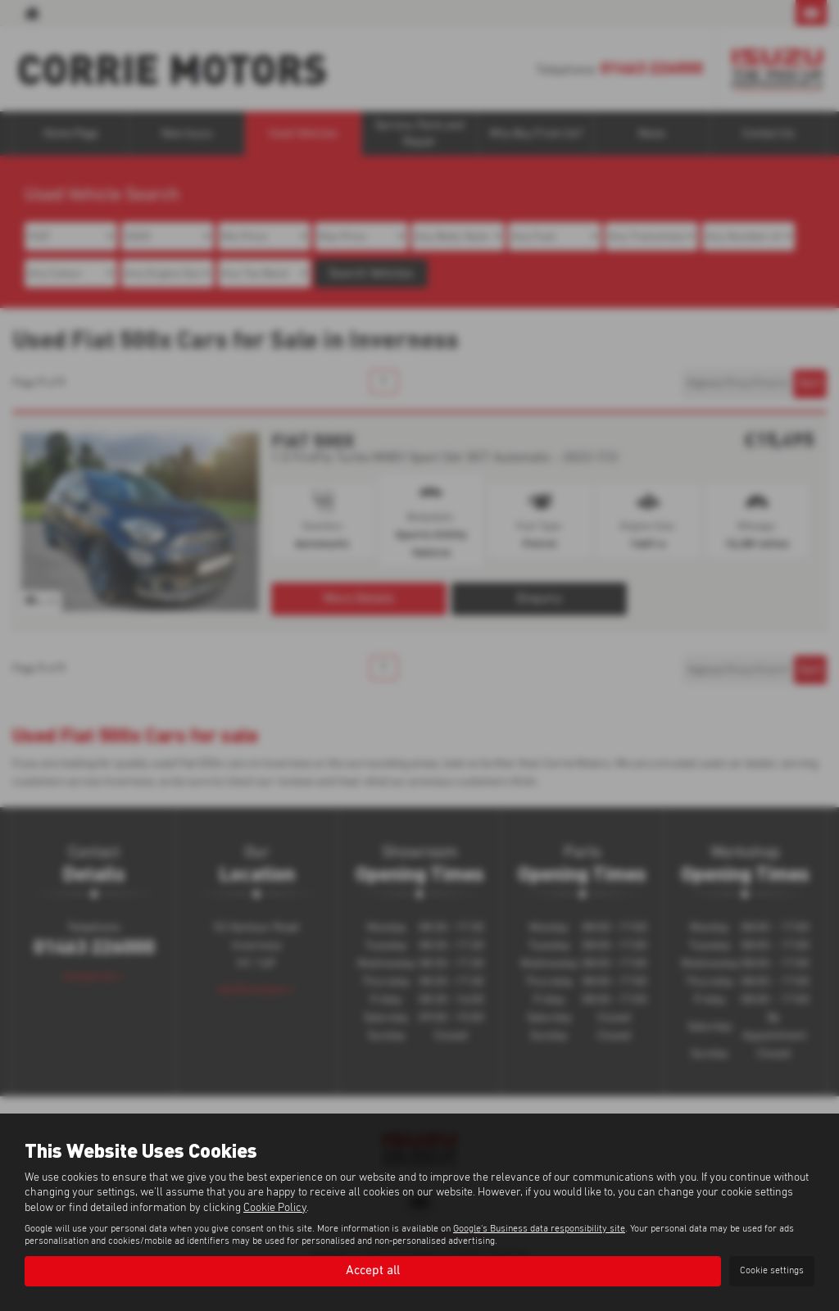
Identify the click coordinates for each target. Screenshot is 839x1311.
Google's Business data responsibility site (539, 1228)
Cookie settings (772, 1271)
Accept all (373, 1270)
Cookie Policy (274, 1207)
